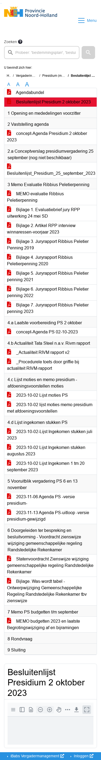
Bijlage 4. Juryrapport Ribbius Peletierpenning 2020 (40, 260)
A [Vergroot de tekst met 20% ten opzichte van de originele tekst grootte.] (18, 84)
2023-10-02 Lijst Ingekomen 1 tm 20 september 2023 (46, 466)
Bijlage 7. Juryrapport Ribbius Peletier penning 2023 (48, 308)
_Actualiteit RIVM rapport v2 (38, 352)
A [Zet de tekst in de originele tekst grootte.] (8, 84)
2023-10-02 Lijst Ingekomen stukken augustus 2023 (46, 450)
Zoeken (10, 42)
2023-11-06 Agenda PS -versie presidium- (41, 499)
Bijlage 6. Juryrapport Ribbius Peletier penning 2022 (48, 292)
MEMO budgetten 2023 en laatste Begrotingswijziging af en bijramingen (43, 624)
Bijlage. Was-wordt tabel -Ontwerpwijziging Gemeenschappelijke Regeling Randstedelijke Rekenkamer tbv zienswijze (47, 591)
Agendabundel (25, 92)
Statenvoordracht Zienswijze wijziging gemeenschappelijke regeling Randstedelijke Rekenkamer (50, 565)
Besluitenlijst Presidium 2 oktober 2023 (49, 102)
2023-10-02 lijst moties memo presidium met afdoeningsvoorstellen (49, 407)
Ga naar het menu (1, 3)
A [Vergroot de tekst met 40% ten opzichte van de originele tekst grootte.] (27, 84)
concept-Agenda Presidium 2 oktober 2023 (47, 136)
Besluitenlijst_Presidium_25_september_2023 (51, 170)
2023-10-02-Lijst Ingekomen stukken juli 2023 (49, 434)
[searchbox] (41, 52)
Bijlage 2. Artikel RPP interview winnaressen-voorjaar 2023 (41, 228)
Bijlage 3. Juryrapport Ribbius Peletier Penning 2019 (48, 244)
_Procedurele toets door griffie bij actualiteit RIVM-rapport (43, 365)
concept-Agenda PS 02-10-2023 (42, 332)
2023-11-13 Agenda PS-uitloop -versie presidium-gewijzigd (48, 515)
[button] (88, 52)
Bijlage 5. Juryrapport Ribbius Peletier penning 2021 (48, 276)
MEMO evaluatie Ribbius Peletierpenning (35, 197)
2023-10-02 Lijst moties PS (37, 395)
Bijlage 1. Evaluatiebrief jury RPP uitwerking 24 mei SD (43, 212)
